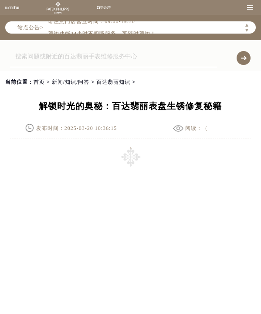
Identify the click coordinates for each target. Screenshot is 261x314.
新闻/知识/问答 (71, 82)
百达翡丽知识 (113, 82)
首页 (39, 82)
